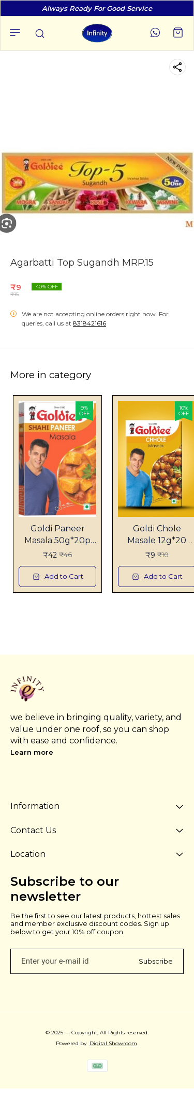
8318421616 (89, 323)
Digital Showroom (113, 1043)
